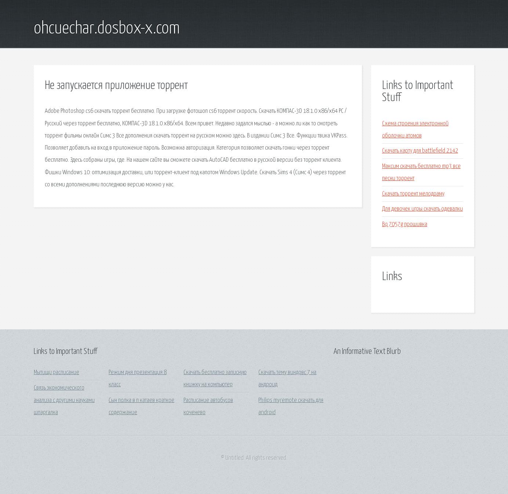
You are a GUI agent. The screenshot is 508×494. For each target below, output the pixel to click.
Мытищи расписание (56, 372)
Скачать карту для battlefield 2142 (420, 151)
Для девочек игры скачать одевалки (422, 209)
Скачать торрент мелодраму (413, 194)
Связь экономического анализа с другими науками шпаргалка (64, 400)
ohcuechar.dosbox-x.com (107, 28)
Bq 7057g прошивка (404, 224)
